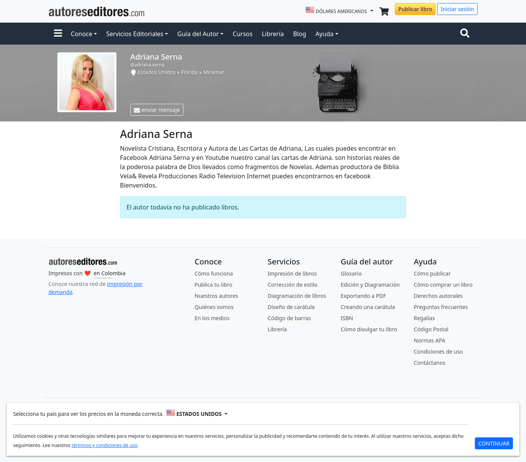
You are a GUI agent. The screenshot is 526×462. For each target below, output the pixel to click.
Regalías (424, 318)
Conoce (81, 34)
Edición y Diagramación (370, 284)
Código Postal (431, 329)
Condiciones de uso (438, 351)
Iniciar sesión (457, 9)
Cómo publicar (432, 273)
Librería (273, 34)
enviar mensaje (157, 109)
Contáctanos (429, 362)
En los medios (212, 318)
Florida (189, 72)
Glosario (351, 273)
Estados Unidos (156, 72)
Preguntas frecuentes (441, 307)
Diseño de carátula (291, 307)
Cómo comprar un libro (443, 284)
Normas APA (429, 340)
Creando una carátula (368, 307)
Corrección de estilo (293, 284)
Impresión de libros (292, 273)
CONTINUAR (493, 443)
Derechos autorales (438, 295)
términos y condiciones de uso (104, 445)
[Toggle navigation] (466, 34)
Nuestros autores (216, 295)
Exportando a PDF (363, 295)
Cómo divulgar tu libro (369, 329)
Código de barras (289, 318)
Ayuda (324, 34)
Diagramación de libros (297, 295)
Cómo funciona (214, 273)
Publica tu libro (213, 284)
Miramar (213, 72)
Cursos (243, 34)
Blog (299, 34)
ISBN (347, 318)
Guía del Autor (198, 34)
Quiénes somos (214, 307)
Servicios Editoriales (134, 34)
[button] (58, 34)
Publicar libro (415, 9)
